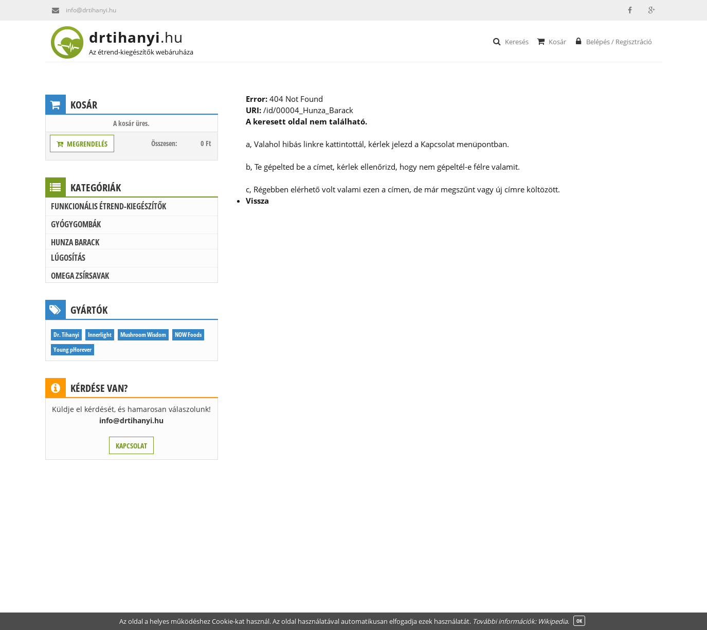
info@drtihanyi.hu (80, 10)
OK (579, 620)
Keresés (510, 41)
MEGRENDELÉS (82, 144)
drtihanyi (144, 37)
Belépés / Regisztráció (612, 41)
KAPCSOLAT (131, 446)
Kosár (551, 41)
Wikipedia (553, 621)
